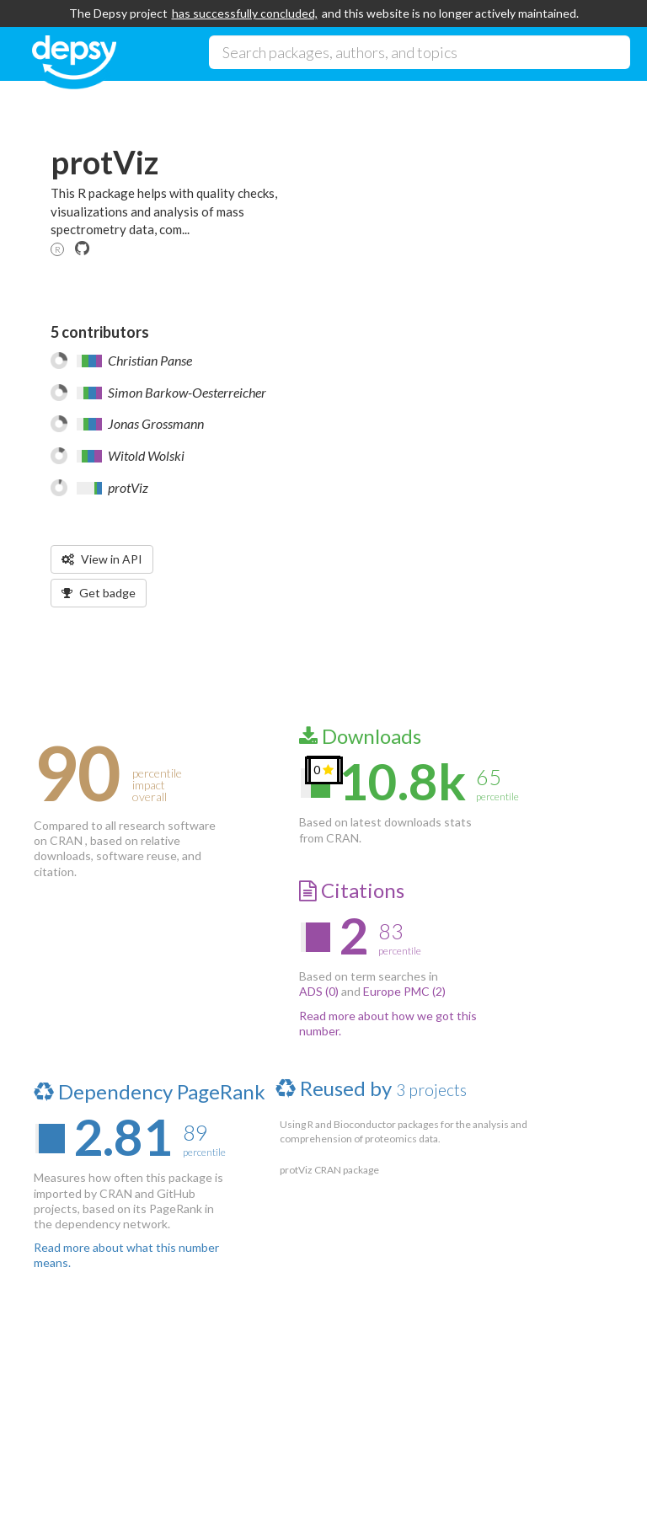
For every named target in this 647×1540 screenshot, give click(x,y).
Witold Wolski (146, 455)
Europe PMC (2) (404, 991)
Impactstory (156, 1497)
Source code (199, 1404)
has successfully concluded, (245, 13)
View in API (101, 559)
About (85, 1404)
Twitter (318, 1404)
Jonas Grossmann (156, 423)
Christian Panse (150, 360)
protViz (128, 487)
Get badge (98, 593)
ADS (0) (319, 991)
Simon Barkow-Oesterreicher (187, 392)
